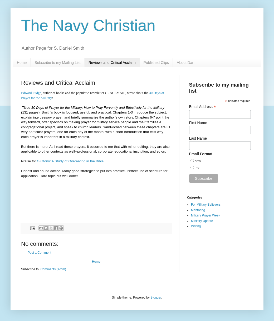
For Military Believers (206, 204)
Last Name (198, 138)
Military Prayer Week (205, 215)
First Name (198, 123)
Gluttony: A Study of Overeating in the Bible (70, 161)
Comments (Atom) (53, 269)
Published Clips (156, 62)
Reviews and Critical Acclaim (112, 62)
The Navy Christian (88, 25)
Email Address (202, 106)
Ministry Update (202, 221)
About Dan (185, 62)
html (198, 161)
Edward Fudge (31, 93)
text (198, 168)
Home (22, 62)
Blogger (155, 297)
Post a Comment (39, 252)
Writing (196, 226)
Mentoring (198, 210)
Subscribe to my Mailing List (57, 62)
